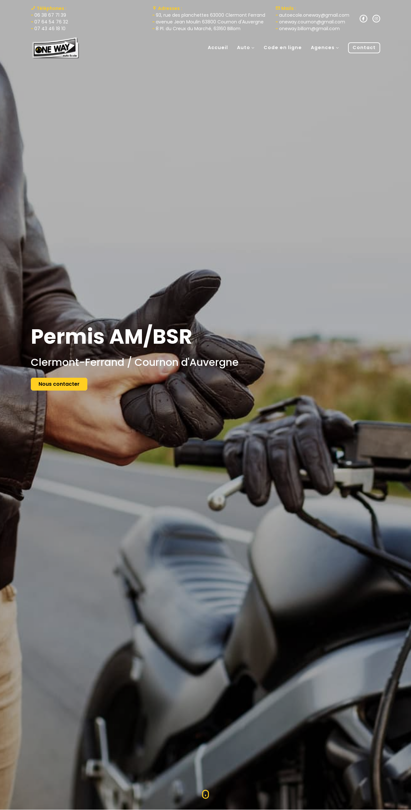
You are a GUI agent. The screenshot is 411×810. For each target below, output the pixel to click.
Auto (246, 47)
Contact (364, 47)
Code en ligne (283, 47)
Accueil (218, 47)
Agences (325, 47)
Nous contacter (59, 384)
